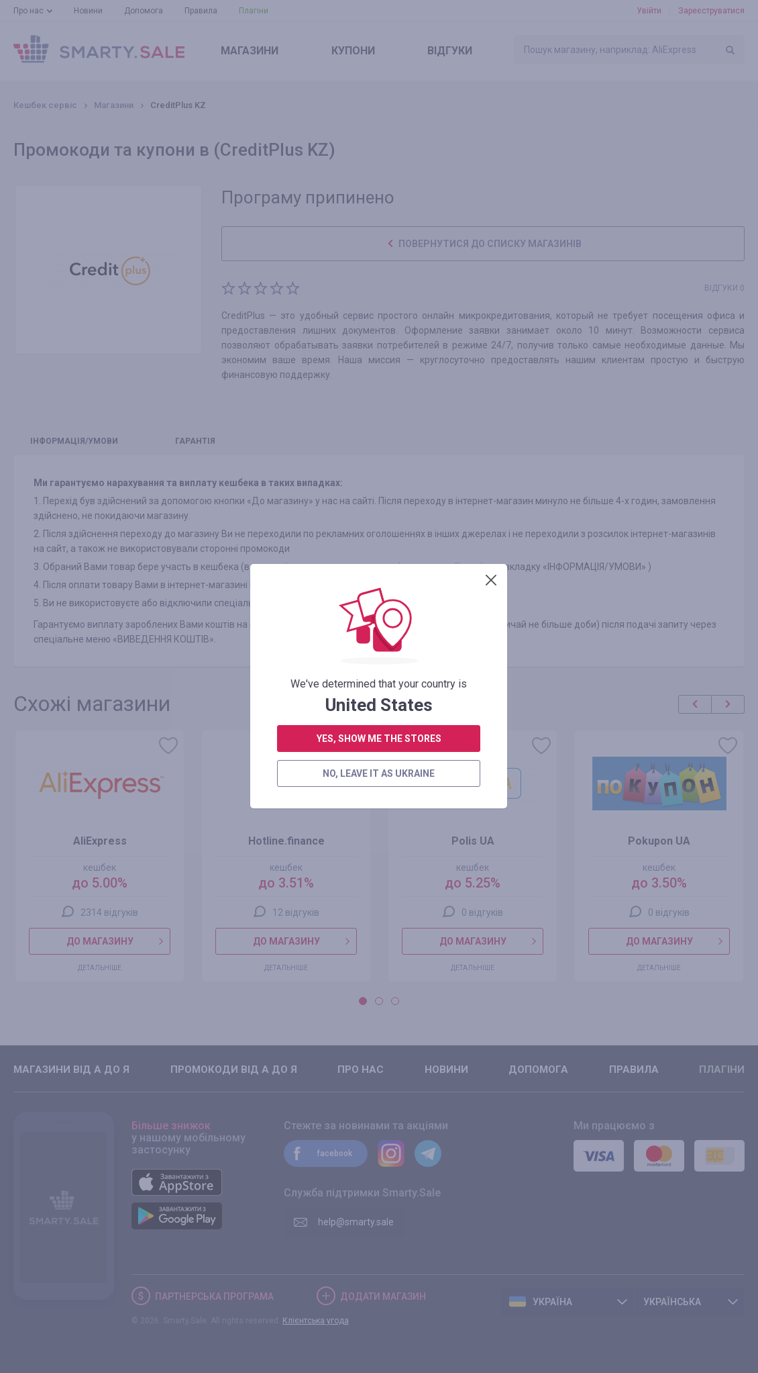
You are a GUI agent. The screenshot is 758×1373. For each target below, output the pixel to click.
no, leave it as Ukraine (379, 379)
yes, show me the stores (379, 344)
